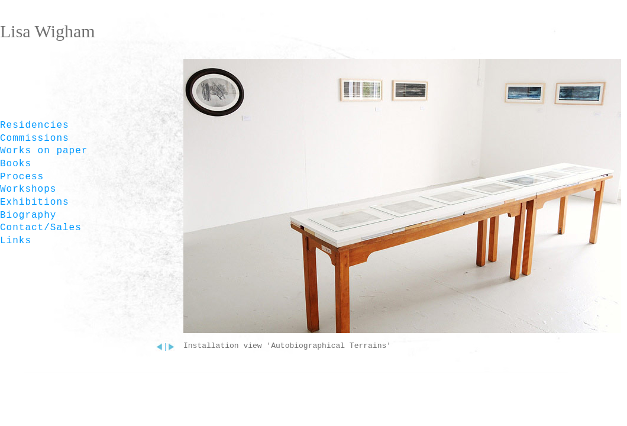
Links (15, 240)
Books (15, 164)
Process (22, 177)
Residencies (34, 125)
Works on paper (44, 151)
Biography (28, 215)
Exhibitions (34, 202)
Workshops (28, 189)
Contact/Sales (41, 227)
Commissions (34, 138)
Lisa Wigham (47, 31)
